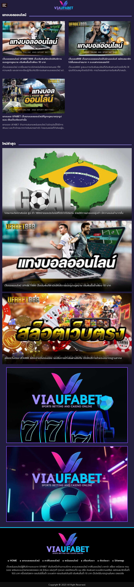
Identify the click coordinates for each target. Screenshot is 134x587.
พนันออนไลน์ (71, 560)
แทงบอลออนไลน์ (31, 560)
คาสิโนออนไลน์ (52, 560)
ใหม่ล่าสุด (8, 143)
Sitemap (119, 560)
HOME (13, 560)
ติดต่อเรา (104, 560)
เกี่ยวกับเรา (89, 560)
